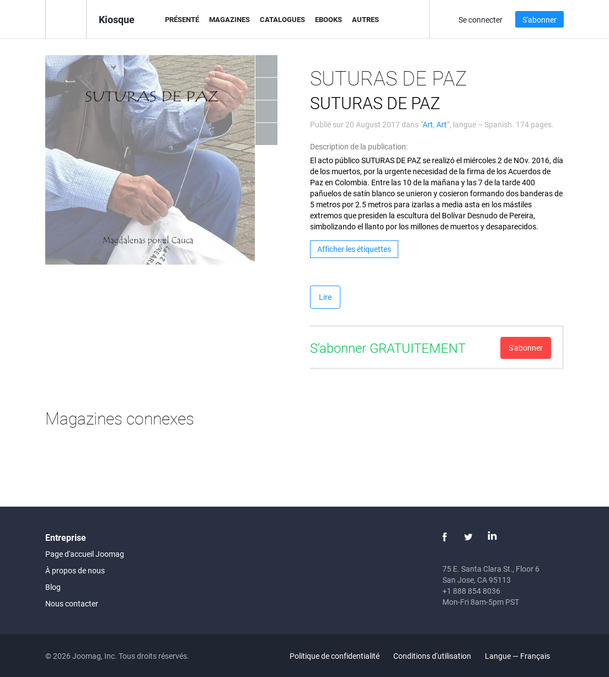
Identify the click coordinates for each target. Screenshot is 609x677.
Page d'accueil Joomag (84, 554)
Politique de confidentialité (335, 656)
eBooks (328, 19)
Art (428, 124)
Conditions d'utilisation (432, 656)
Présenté (182, 19)
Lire (325, 297)
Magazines (229, 19)
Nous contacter (71, 603)
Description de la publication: (359, 146)
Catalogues (282, 19)
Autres (365, 19)
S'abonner (539, 19)
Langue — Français (524, 656)
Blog (53, 587)
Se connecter (480, 19)
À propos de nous (75, 570)
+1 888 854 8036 (471, 590)
